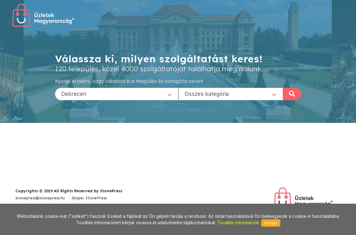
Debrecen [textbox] (73, 93)
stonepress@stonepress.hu (40, 198)
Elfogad (270, 223)
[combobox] (116, 94)
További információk (238, 222)
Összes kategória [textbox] (207, 93)
